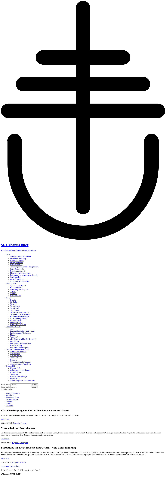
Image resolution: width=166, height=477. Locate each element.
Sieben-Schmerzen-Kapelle (20, 314)
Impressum (5, 466)
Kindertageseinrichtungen (19, 316)
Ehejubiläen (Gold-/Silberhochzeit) (23, 339)
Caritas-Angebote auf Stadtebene (22, 381)
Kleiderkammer (16, 372)
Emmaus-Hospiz (16, 323)
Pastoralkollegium (17, 261)
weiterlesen (5, 419)
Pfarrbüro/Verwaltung (18, 259)
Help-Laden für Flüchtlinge (20, 370)
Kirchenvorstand (16, 265)
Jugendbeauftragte (17, 269)
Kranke (8, 404)
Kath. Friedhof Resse (18, 325)
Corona (23, 423)
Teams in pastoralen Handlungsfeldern (24, 267)
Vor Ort (8, 298)
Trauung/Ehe (15, 337)
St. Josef (13, 304)
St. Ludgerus (15, 306)
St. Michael (14, 308)
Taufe (12, 329)
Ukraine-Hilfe (15, 368)
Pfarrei (8, 254)
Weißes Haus (15, 378)
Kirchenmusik (15, 296)
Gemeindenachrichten (18, 352)
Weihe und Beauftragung (19, 347)
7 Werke (13, 292)
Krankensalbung (16, 345)
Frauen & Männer (12, 399)
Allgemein (16, 423)
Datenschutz (14, 466)
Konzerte (13, 360)
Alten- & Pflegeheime (18, 318)
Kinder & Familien (13, 393)
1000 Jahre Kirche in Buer (20, 281)
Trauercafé (14, 374)
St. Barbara (14, 302)
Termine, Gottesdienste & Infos (17, 350)
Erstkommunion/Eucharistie (20, 333)
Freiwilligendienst (17, 279)
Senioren (9, 401)
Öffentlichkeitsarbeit (17, 271)
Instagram (24, 443)
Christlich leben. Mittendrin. (20, 256)
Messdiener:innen (12, 397)
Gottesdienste (15, 354)
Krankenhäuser (15, 321)
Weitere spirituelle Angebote (20, 362)
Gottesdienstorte (16, 356)
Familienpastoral (16, 287)
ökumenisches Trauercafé (19, 312)
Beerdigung (14, 341)
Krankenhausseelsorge (18, 376)
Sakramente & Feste (13, 327)
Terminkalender (16, 358)
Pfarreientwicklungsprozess (20, 273)
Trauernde (9, 406)
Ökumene (13, 294)
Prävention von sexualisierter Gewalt (23, 275)
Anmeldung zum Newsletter (20, 364)
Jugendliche (10, 395)
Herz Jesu (13, 300)
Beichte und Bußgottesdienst (20, 343)
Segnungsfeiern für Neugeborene (22, 331)
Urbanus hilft (10, 366)
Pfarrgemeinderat (16, 263)
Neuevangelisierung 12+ (19, 290)
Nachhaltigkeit (15, 277)
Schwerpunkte (11, 283)
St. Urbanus (14, 310)
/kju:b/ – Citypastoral (18, 285)
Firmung (13, 335)
